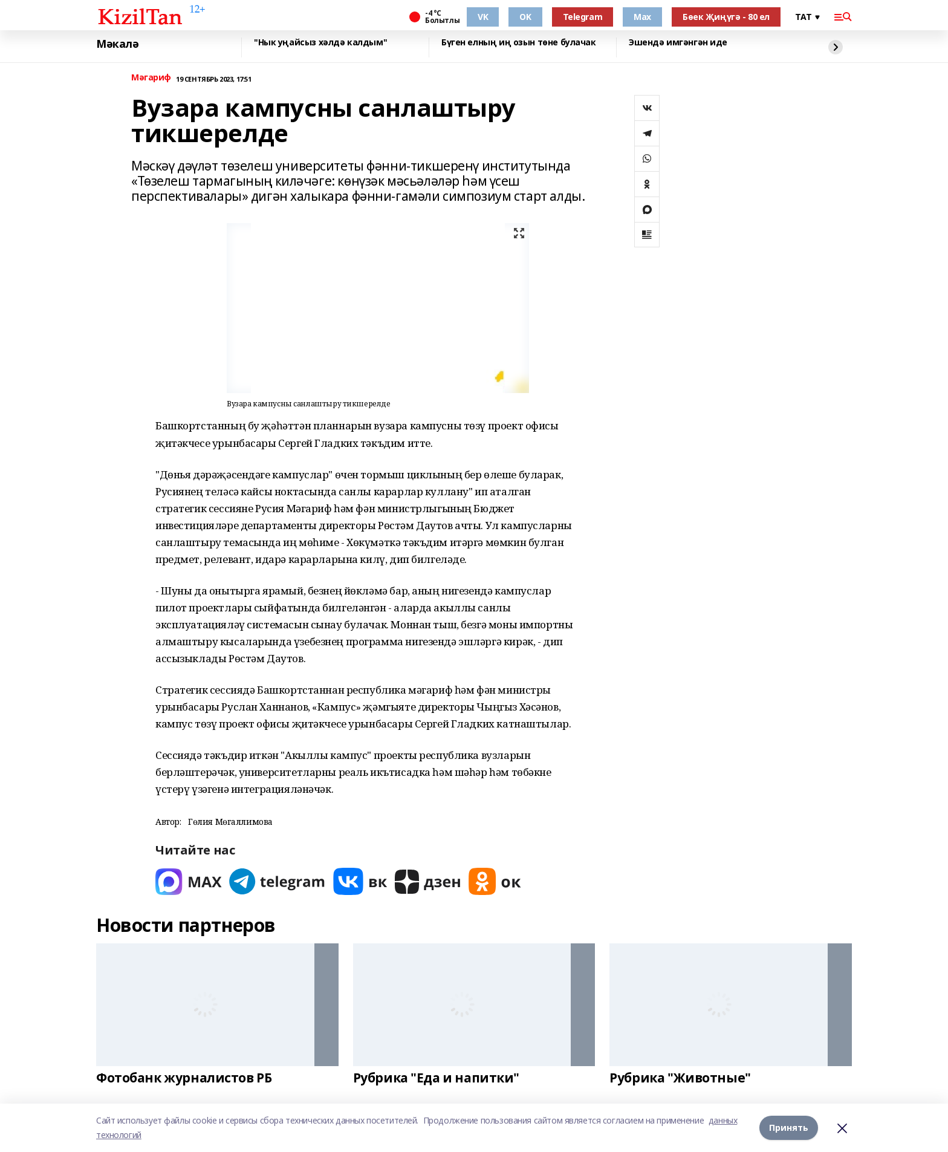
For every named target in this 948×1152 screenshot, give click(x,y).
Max (642, 16)
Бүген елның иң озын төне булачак (518, 42)
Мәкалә (117, 44)
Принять (788, 1127)
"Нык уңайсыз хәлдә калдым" (320, 42)
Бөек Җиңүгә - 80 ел (726, 16)
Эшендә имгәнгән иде (678, 42)
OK (525, 16)
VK (483, 16)
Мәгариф (151, 78)
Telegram (583, 16)
